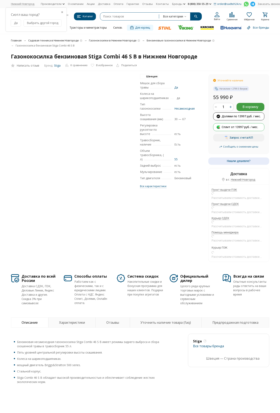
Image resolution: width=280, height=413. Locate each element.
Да (176, 87)
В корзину (250, 107)
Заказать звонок (269, 4)
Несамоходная (184, 108)
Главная (16, 40)
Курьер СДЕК (220, 218)
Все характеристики (153, 186)
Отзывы (147, 4)
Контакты (162, 4)
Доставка (104, 4)
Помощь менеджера (225, 232)
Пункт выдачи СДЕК (225, 204)
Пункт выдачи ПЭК (224, 189)
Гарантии (133, 4)
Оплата (118, 4)
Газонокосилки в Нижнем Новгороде (113, 40)
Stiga (57, 65)
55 (176, 159)
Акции (91, 4)
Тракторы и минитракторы (88, 27)
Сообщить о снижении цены (238, 146)
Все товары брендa (208, 346)
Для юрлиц (140, 27)
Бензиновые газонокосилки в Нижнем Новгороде (179, 40)
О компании (76, 4)
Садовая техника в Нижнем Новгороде (53, 40)
